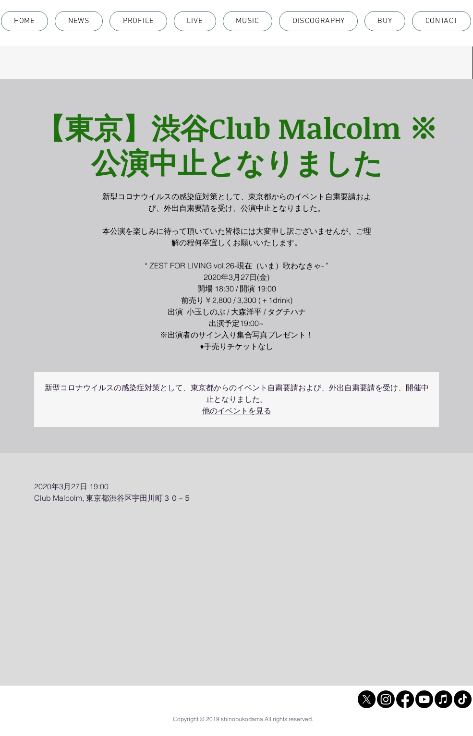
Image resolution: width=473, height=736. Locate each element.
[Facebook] (405, 699)
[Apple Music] (443, 699)
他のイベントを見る (236, 410)
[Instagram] (386, 699)
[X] (367, 699)
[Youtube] (424, 699)
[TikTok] (463, 699)
